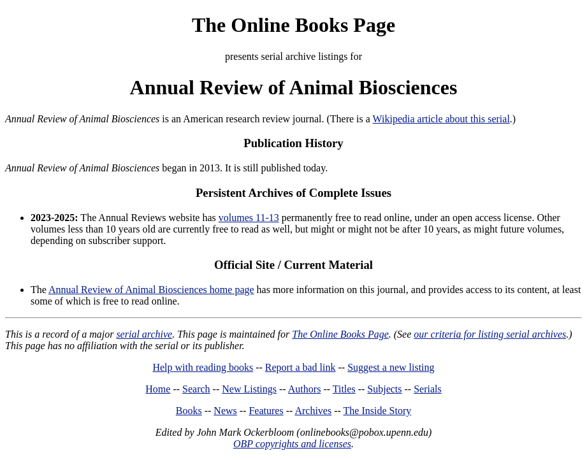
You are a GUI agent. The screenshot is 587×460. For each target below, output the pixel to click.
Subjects (384, 389)
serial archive (144, 334)
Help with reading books (202, 367)
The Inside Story (378, 410)
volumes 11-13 (249, 217)
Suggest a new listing (390, 367)
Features (266, 410)
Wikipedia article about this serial (441, 118)
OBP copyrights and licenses (292, 443)
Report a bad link (300, 367)
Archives (312, 410)
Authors (304, 389)
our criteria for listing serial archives (490, 334)
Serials (428, 389)
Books (189, 410)
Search (196, 389)
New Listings (249, 389)
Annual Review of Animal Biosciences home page (151, 289)
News (225, 410)
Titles (344, 389)
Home (157, 389)
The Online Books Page (293, 24)
